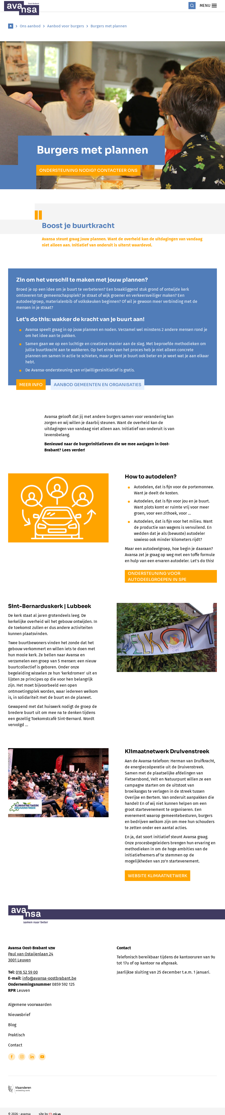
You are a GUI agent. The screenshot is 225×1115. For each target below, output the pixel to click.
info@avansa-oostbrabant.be (49, 978)
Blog (12, 1024)
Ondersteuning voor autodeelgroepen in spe (157, 576)
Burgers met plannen (109, 26)
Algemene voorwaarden (29, 1004)
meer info (31, 384)
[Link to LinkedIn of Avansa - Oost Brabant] (32, 1056)
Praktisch (16, 1035)
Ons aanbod (30, 26)
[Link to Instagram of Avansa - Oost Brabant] (21, 1056)
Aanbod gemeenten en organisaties (97, 384)
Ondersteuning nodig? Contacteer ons (88, 170)
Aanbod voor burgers (65, 26)
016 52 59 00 (27, 972)
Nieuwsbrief (19, 1014)
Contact (15, 1045)
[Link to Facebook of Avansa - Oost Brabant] (11, 1056)
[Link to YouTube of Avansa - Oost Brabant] (42, 1056)
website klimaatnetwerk (157, 875)
